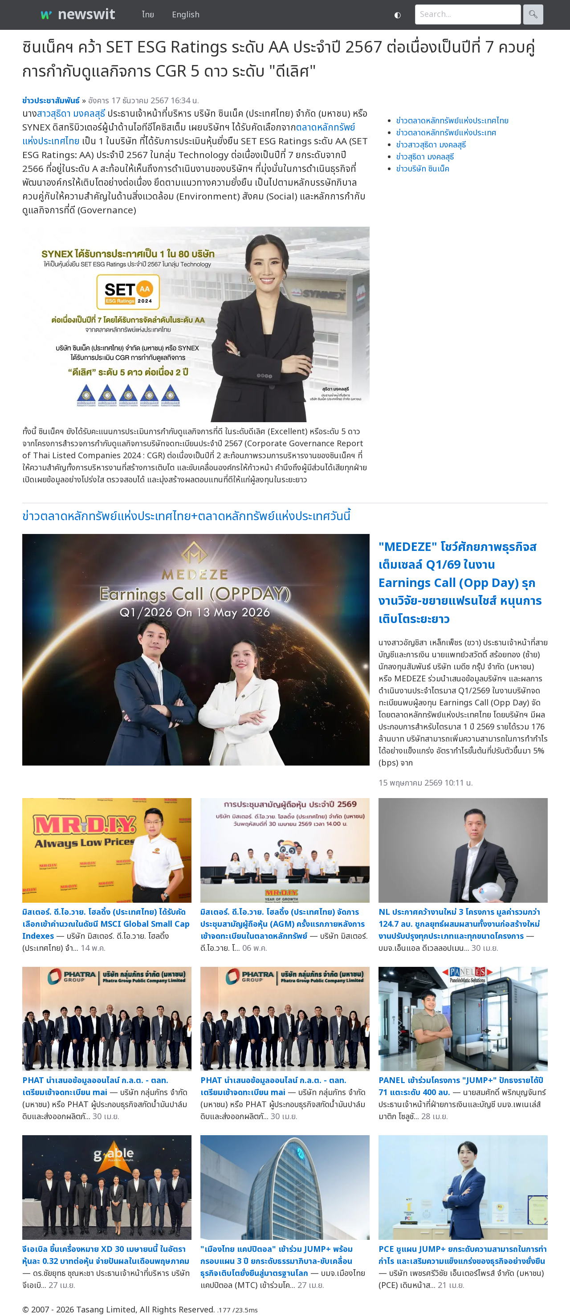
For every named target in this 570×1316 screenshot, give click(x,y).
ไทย (148, 15)
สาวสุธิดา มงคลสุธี (71, 114)
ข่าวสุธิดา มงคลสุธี (425, 157)
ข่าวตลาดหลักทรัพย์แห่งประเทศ (446, 133)
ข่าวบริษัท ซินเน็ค (422, 169)
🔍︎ (533, 14)
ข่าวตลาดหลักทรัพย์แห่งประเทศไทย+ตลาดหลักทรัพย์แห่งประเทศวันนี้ (186, 516)
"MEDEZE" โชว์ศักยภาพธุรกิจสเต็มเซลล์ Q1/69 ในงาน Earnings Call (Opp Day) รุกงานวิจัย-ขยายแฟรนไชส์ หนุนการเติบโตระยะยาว (460, 583)
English (186, 15)
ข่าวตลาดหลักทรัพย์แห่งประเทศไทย (452, 121)
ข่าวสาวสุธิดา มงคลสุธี (431, 145)
